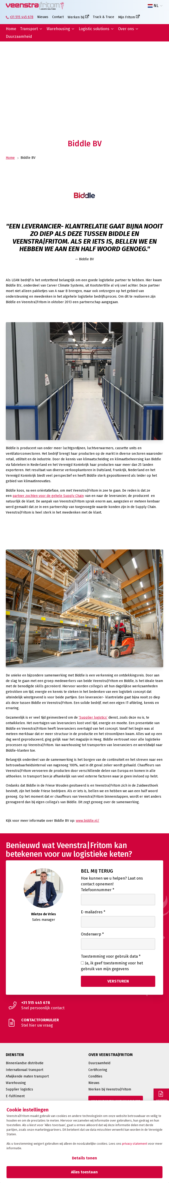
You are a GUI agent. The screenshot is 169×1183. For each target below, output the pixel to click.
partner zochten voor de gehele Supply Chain (48, 496)
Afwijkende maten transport (27, 1076)
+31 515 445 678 (21, 17)
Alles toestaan (84, 1172)
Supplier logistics (19, 1089)
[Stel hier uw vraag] (84, 1022)
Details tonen (84, 1158)
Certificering (97, 1070)
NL (153, 6)
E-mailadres (93, 912)
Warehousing (58, 29)
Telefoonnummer (97, 890)
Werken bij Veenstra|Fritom (109, 1089)
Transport (29, 29)
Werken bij (76, 17)
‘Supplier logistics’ (93, 717)
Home (11, 29)
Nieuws (42, 17)
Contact (58, 17)
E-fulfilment (15, 1096)
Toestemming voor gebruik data (111, 956)
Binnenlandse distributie (24, 1063)
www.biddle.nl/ (87, 821)
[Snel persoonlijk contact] (84, 1005)
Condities (95, 1076)
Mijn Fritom (126, 17)
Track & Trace (103, 17)
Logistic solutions (94, 29)
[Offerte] (161, 1096)
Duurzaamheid (19, 36)
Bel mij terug (97, 871)
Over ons (126, 29)
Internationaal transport (24, 1070)
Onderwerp (92, 934)
